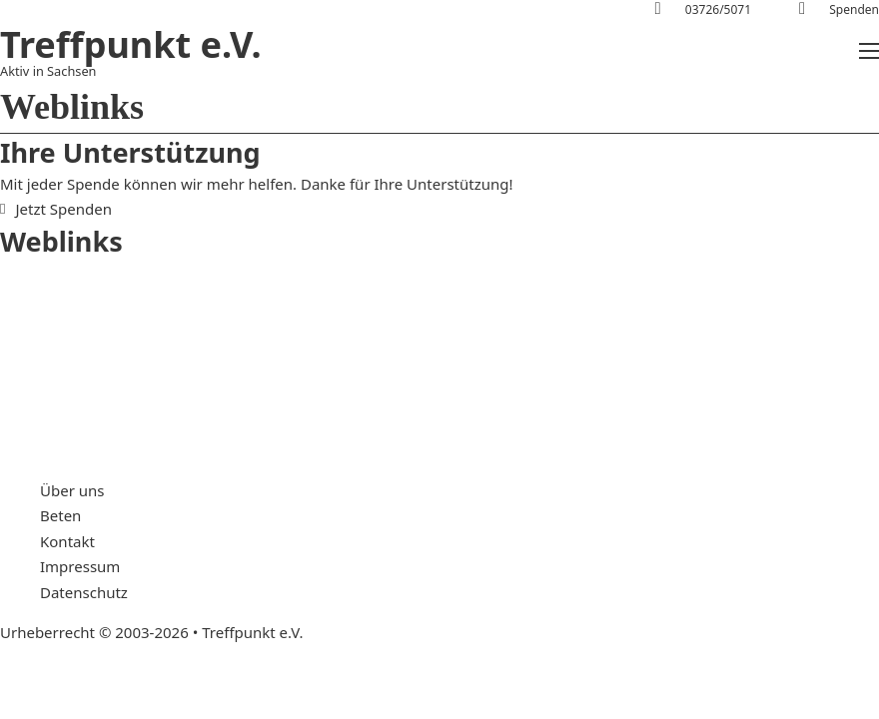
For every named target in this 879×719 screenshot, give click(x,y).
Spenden (854, 9)
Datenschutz (84, 592)
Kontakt (67, 541)
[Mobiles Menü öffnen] (869, 51)
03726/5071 (718, 9)
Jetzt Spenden (56, 209)
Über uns (72, 490)
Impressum (80, 566)
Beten (60, 515)
